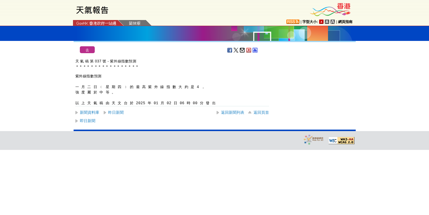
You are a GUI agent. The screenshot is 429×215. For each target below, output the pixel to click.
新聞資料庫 (89, 112)
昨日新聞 (116, 112)
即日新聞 (87, 121)
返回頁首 (261, 112)
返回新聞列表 (232, 112)
